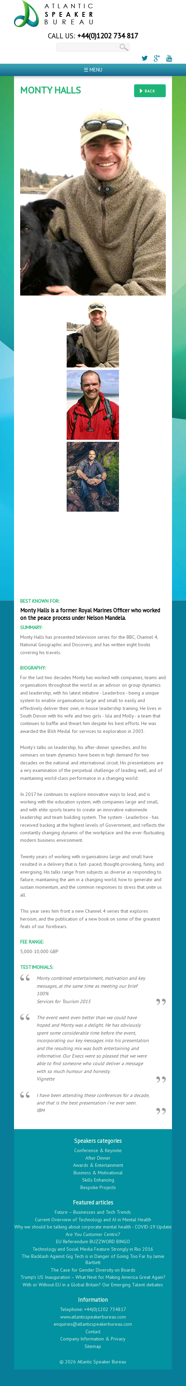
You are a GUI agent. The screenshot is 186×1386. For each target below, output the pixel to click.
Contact (93, 1331)
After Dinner (97, 1158)
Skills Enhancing (98, 1180)
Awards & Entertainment (98, 1165)
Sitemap (92, 1346)
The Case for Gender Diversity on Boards (93, 1270)
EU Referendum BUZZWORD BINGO (93, 1241)
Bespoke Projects (98, 1187)
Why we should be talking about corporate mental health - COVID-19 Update (93, 1227)
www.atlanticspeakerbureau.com (93, 1317)
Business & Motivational (98, 1173)
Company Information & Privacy (92, 1339)
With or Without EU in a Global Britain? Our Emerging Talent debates (93, 1285)
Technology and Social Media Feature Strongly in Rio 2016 (92, 1249)
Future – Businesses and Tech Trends (93, 1212)
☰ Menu (93, 69)
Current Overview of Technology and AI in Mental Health (93, 1219)
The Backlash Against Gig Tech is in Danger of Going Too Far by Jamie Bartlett (93, 1259)
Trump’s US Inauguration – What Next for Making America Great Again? (93, 1277)
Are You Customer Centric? (93, 1234)
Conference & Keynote (98, 1150)
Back (150, 91)
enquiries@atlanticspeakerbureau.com (93, 1324)
